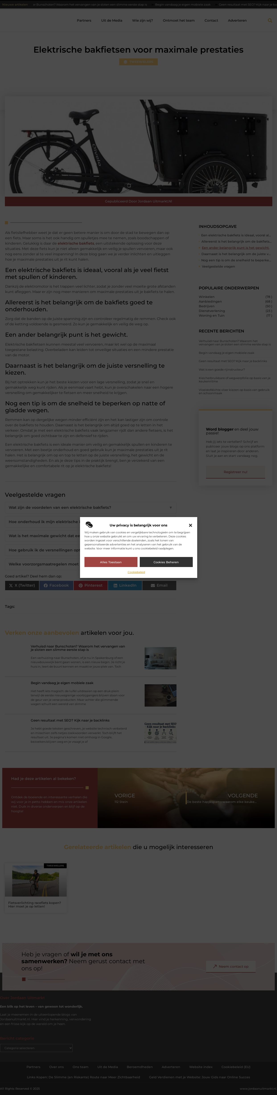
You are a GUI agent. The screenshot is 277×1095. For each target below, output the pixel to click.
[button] (190, 525)
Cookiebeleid (136, 572)
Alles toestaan (111, 562)
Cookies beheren (166, 562)
